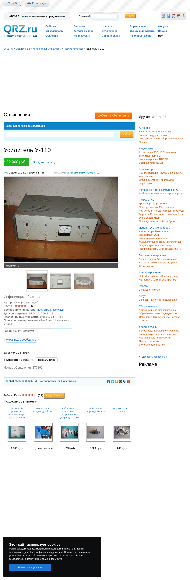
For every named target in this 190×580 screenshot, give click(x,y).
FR (168, 17)
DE (173, 17)
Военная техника (149, 162)
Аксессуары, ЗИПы (170, 248)
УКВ (145, 131)
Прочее (143, 142)
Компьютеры (147, 169)
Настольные (146, 176)
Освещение (145, 317)
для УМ (156, 155)
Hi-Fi (141, 276)
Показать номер (46, 360)
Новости (107, 26)
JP (184, 17)
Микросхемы (166, 207)
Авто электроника (167, 259)
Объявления (110, 31)
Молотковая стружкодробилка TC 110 (43, 411)
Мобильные (146, 193)
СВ (166, 159)
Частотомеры (165, 245)
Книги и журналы (149, 334)
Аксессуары (146, 152)
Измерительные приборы (47, 48)
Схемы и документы (142, 31)
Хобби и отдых (148, 326)
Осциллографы (148, 245)
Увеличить (12, 265)
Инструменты (153, 276)
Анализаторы (146, 231)
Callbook (50, 26)
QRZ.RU (8, 48)
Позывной (84, 16)
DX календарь (54, 31)
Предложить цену (44, 162)
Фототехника (146, 266)
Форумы (163, 26)
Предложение (169, 299)
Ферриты (144, 214)
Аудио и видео (147, 259)
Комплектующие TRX (151, 159)
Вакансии (144, 289)
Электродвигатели (149, 217)
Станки (143, 320)
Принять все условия (30, 567)
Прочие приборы (73, 48)
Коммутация (146, 210)
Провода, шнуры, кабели (153, 221)
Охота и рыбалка (149, 341)
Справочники (138, 26)
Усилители (145, 155)
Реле (181, 214)
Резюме (155, 289)
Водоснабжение (167, 310)
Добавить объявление (153, 357)
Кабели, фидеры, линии (153, 135)
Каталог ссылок (83, 31)
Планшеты (176, 172)
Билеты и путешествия (152, 344)
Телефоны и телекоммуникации (158, 189)
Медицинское (169, 313)
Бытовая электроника (152, 255)
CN (178, 17)
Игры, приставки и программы (156, 179)
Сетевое (175, 317)
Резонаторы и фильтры (163, 214)
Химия (157, 279)
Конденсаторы (162, 210)
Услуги (143, 296)
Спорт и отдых (167, 334)
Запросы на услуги (150, 299)
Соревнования (111, 35)
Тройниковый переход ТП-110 (95, 410)
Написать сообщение (22, 339)
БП (161, 162)
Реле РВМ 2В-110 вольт (122, 410)
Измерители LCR (149, 234)
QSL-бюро (51, 35)
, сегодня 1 (84, 172)
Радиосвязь (146, 148)
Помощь (163, 31)
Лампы (164, 203)
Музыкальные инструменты (155, 337)
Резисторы (177, 210)
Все (160, 35)
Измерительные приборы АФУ (156, 138)
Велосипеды (146, 330)
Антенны (144, 127)
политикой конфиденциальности (44, 559)
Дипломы (80, 26)
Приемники (169, 152)
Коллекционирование (166, 330)
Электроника (168, 279)
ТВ (169, 131)
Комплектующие (148, 172)
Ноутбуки (164, 172)
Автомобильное (148, 310)
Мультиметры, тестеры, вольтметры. (160, 241)
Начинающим (82, 35)
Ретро (162, 262)
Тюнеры (179, 138)
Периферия (146, 183)
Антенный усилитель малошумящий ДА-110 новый (16, 413)
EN (163, 17)
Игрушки (172, 262)
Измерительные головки (153, 238)
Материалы (145, 279)
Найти (130, 16)
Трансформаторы (149, 203)
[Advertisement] (95, 81)
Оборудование (148, 306)
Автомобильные (157, 131)
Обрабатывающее (149, 313)
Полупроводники (148, 207)
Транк (171, 193)
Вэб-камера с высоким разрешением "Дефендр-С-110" (69, 413)
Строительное (161, 317)
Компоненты (146, 200)
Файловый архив (140, 35)
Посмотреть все (50, 309)
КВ (140, 131)
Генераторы (162, 231)
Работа (143, 286)
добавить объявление (113, 115)
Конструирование (150, 272)
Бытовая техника (149, 262)
